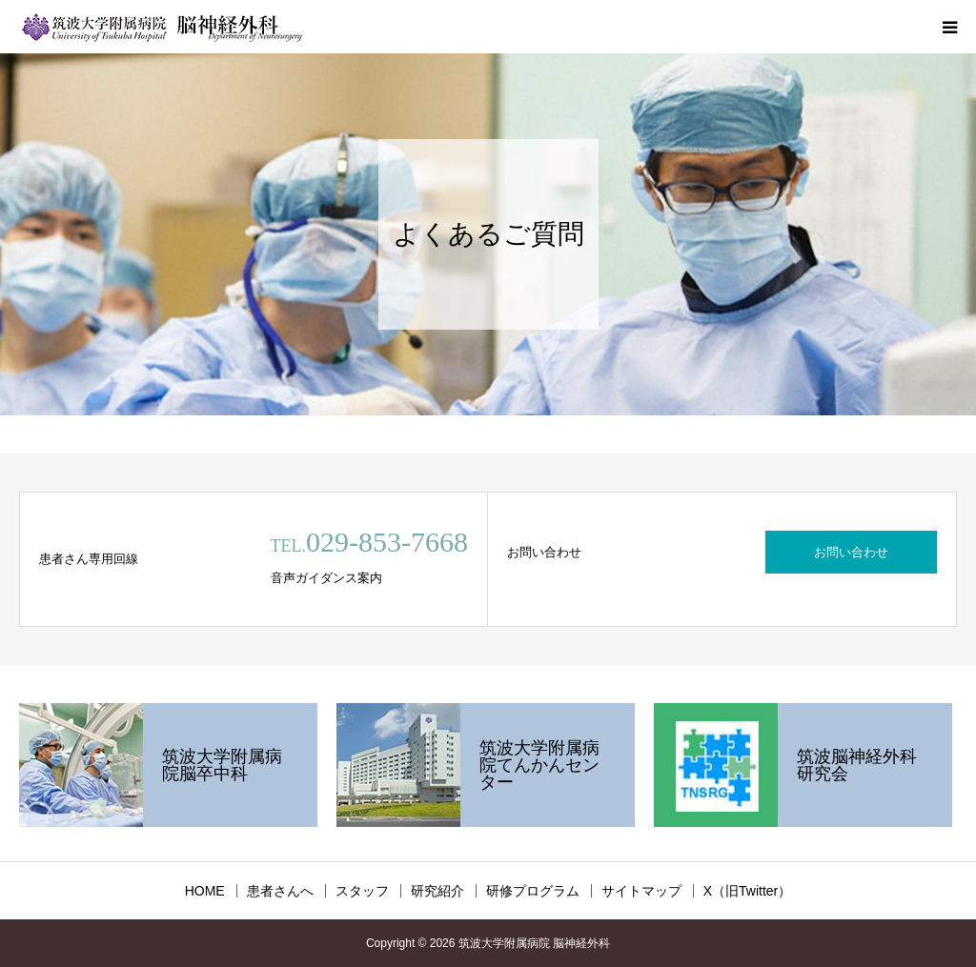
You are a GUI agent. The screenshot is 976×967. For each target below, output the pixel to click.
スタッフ (362, 890)
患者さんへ (280, 890)
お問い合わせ (851, 552)
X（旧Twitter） (747, 890)
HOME (205, 890)
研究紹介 (437, 890)
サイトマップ (641, 890)
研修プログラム (533, 890)
